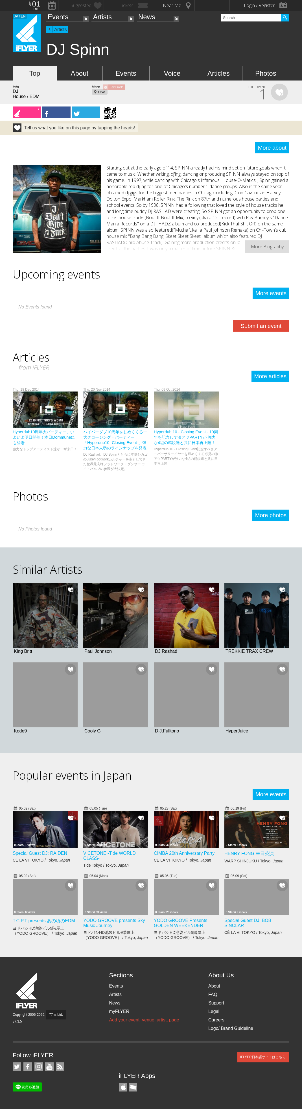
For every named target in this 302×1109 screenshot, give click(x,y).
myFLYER (119, 1011)
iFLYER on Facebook (27, 1066)
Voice (172, 73)
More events (270, 293)
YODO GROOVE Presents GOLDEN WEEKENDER (180, 923)
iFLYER (27, 991)
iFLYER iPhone (123, 1087)
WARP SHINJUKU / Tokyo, (253, 861)
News (146, 17)
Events (58, 17)
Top (34, 73)
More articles (270, 376)
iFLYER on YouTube (49, 1066)
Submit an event (261, 326)
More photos (270, 515)
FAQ (212, 994)
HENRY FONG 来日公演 (249, 853)
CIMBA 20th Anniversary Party (184, 853)
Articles (218, 73)
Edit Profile (116, 87)
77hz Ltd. (56, 1015)
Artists (102, 17)
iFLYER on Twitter (17, 1066)
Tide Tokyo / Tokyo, (106, 865)
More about (272, 148)
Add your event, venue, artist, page (144, 1019)
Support (216, 1003)
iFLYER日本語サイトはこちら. (263, 1057)
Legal (213, 1011)
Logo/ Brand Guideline (230, 1028)
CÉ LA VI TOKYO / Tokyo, (41, 860)
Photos (265, 73)
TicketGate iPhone (133, 1087)
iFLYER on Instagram (38, 1066)
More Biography (267, 246)
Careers (216, 1019)
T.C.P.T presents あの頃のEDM (44, 920)
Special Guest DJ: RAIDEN (40, 853)
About (79, 73)
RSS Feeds (60, 1066)
